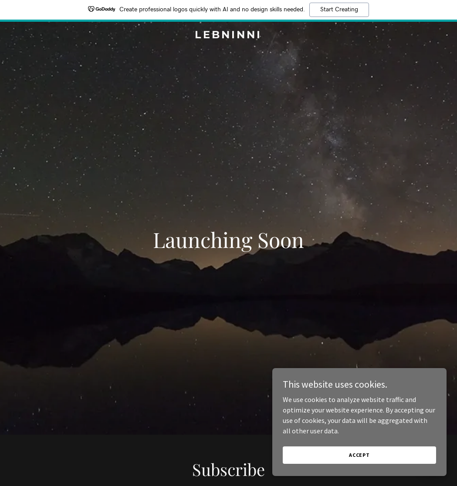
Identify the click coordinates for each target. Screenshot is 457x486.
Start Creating (339, 10)
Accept (359, 455)
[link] (228, 35)
